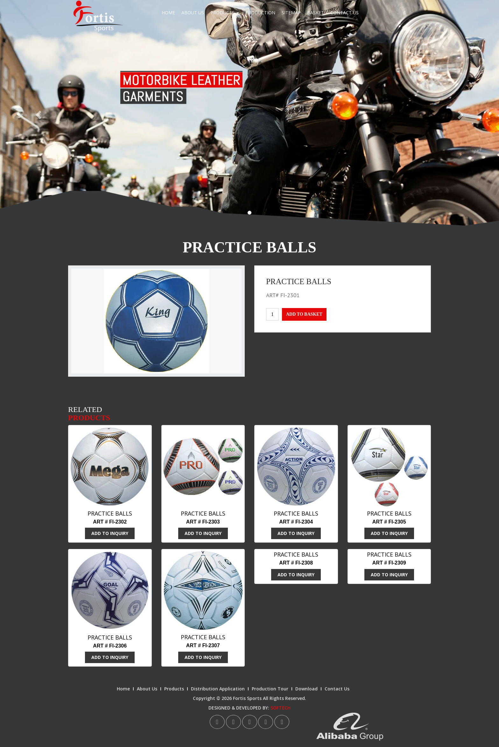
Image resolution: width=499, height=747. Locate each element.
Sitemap (291, 13)
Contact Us (344, 13)
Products (224, 13)
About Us (192, 13)
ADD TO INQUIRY (109, 533)
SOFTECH (281, 708)
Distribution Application (218, 689)
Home (168, 13)
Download (306, 689)
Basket (315, 13)
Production (260, 13)
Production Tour (270, 689)
